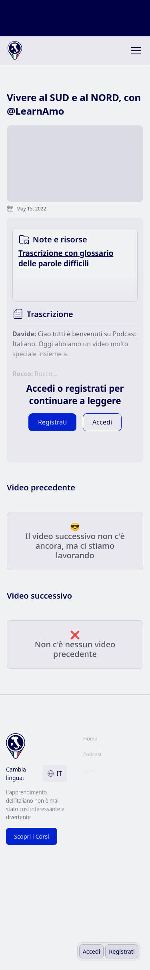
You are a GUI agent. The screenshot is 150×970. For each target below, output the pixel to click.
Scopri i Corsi (31, 836)
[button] (134, 50)
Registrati (121, 951)
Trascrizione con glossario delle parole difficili (65, 258)
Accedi (91, 951)
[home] (20, 50)
